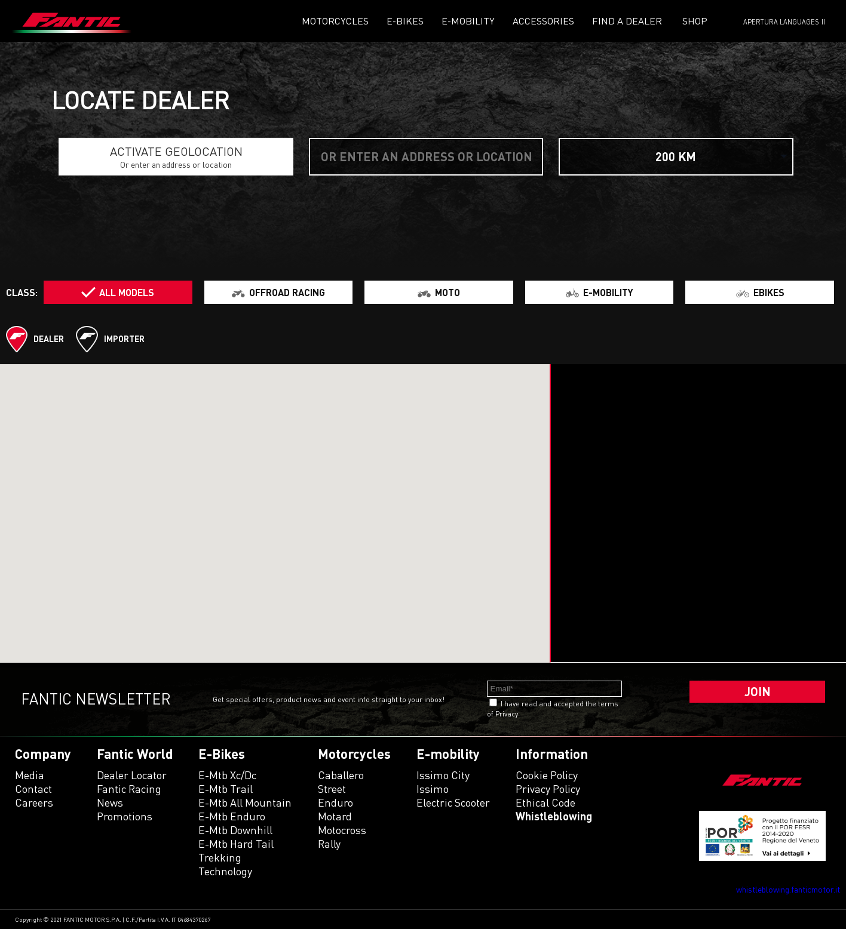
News (110, 802)
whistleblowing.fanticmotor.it (788, 889)
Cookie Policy (547, 775)
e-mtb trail (225, 788)
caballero (341, 775)
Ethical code (545, 802)
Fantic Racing (129, 788)
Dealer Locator (132, 775)
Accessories (543, 21)
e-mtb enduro (231, 816)
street (332, 788)
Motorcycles (335, 21)
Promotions (124, 816)
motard (335, 816)
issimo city (443, 775)
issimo (432, 788)
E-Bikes (405, 21)
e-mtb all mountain (245, 802)
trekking (219, 857)
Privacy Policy (548, 788)
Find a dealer (627, 21)
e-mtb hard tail (236, 843)
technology (225, 871)
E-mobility (468, 21)
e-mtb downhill (235, 829)
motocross (342, 829)
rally (329, 843)
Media (29, 775)
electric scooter (453, 802)
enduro (335, 802)
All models (126, 292)
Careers (34, 802)
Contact (33, 788)
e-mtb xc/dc (227, 775)
